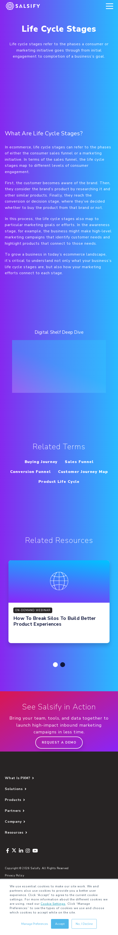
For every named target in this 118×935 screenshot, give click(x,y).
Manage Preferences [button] (34, 924)
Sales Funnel (79, 461)
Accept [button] (60, 924)
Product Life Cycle (59, 481)
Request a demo (59, 742)
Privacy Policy (14, 875)
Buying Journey (41, 461)
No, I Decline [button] (84, 924)
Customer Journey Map (83, 471)
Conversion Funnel (30, 471)
